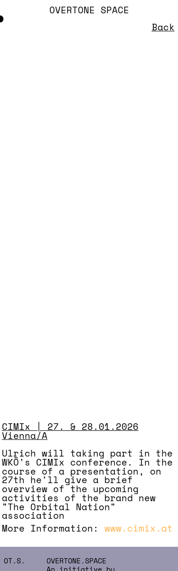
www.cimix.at (138, 528)
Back (163, 27)
